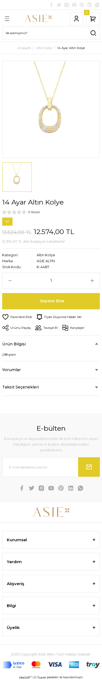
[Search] (51, 33)
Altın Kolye (46, 255)
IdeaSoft (25, 677)
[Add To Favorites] (17, 317)
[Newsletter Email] (51, 467)
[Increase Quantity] (92, 280)
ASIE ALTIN (46, 261)
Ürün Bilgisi (14, 344)
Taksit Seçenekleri (20, 387)
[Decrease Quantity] (9, 280)
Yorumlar (11, 369)
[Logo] (38, 19)
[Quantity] (51, 280)
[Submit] (89, 467)
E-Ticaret (40, 677)
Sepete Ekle (52, 301)
